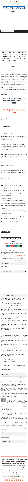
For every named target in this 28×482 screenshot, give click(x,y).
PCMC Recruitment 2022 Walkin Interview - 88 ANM (13, 365)
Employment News (11, 62)
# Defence (11, 243)
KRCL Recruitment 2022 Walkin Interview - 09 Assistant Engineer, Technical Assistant (14, 358)
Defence (5, 62)
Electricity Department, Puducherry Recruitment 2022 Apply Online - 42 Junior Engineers (14, 310)
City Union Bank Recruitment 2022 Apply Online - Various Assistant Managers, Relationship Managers (14, 302)
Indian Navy (9, 64)
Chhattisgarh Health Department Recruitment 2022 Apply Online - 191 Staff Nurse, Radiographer (14, 299)
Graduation (4, 64)
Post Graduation (15, 64)
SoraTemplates (11, 476)
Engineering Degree (19, 62)
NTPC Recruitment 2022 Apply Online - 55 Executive (12, 348)
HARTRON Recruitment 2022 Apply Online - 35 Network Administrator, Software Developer (14, 362)
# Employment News (18, 243)
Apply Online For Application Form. (11, 238)
